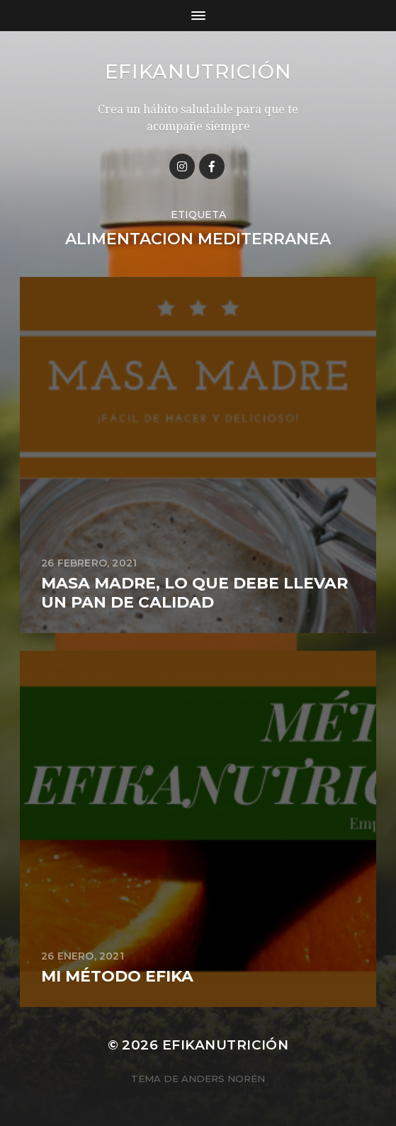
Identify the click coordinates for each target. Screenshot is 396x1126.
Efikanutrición (198, 71)
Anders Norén (223, 1078)
